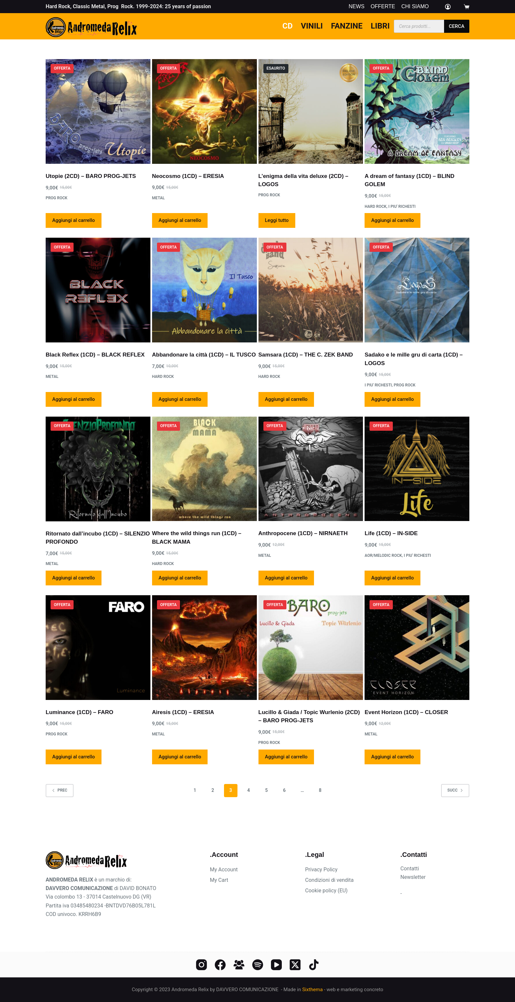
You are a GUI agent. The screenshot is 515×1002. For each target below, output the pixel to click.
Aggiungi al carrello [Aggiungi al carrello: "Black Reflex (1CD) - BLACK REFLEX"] (73, 399)
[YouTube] (276, 964)
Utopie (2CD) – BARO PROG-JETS (91, 176)
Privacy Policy (321, 869)
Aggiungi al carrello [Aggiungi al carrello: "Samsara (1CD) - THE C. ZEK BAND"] (286, 399)
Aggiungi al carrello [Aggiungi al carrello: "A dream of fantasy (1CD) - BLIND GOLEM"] (392, 220)
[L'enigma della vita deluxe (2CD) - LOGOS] (310, 111)
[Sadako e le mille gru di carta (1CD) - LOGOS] (417, 290)
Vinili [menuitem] (312, 26)
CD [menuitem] (287, 26)
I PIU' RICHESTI (401, 206)
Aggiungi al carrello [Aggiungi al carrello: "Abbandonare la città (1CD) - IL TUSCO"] (180, 399)
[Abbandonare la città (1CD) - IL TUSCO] (204, 290)
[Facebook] (220, 964)
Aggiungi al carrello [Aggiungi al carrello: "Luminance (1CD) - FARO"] (73, 757)
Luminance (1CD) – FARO (79, 712)
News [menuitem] (357, 7)
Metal (158, 198)
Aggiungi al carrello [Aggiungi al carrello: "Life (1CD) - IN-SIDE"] (392, 578)
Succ (455, 790)
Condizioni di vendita (329, 880)
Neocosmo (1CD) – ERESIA (188, 176)
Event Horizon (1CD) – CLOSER (406, 712)
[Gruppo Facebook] (239, 964)
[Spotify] (257, 964)
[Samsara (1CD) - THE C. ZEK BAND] (310, 290)
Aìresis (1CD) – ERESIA (183, 712)
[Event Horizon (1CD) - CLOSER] (417, 647)
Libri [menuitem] (380, 26)
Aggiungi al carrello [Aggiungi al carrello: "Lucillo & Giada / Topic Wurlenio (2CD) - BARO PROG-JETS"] (286, 757)
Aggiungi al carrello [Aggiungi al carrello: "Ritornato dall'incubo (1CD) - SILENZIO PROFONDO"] (73, 578)
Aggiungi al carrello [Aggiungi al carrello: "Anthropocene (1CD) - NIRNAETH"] (286, 578)
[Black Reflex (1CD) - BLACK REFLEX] (98, 290)
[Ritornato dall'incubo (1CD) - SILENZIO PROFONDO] (98, 469)
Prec (59, 790)
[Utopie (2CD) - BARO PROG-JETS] (98, 111)
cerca (456, 26)
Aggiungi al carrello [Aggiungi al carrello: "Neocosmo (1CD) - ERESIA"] (180, 220)
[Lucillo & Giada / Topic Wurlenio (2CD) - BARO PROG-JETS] (310, 647)
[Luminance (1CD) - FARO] (98, 647)
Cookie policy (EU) (326, 890)
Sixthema (312, 989)
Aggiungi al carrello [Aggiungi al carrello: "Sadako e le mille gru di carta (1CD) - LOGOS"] (392, 399)
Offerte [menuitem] (383, 7)
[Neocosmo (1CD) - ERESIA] (204, 111)
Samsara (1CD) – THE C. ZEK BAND (305, 355)
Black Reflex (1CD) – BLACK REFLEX (95, 355)
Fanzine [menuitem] (347, 26)
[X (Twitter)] (295, 964)
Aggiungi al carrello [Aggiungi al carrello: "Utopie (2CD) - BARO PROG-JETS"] (73, 220)
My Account (224, 869)
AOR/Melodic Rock (383, 555)
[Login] (448, 7)
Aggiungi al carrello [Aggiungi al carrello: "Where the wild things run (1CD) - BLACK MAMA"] (180, 578)
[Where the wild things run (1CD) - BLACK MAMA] (204, 469)
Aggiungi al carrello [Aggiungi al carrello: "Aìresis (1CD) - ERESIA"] (180, 757)
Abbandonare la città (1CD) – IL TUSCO (204, 355)
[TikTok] (313, 964)
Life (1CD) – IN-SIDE (391, 533)
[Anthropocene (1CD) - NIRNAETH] (310, 469)
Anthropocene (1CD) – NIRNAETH (303, 533)
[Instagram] (201, 964)
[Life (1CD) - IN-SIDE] (417, 469)
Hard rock (375, 206)
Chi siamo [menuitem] (415, 7)
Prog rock (56, 198)
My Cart (219, 880)
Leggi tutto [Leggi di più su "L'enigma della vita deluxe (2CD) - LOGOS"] (277, 220)
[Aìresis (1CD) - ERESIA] (204, 647)
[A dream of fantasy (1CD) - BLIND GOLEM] (417, 111)
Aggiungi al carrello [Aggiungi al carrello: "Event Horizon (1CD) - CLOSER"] (392, 757)
